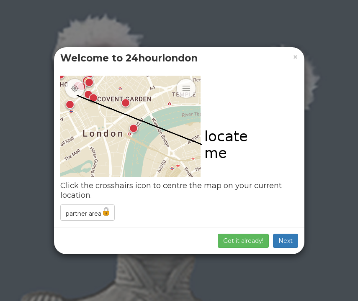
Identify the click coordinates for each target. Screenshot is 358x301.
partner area (87, 212)
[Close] (295, 57)
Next (285, 241)
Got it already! (243, 241)
